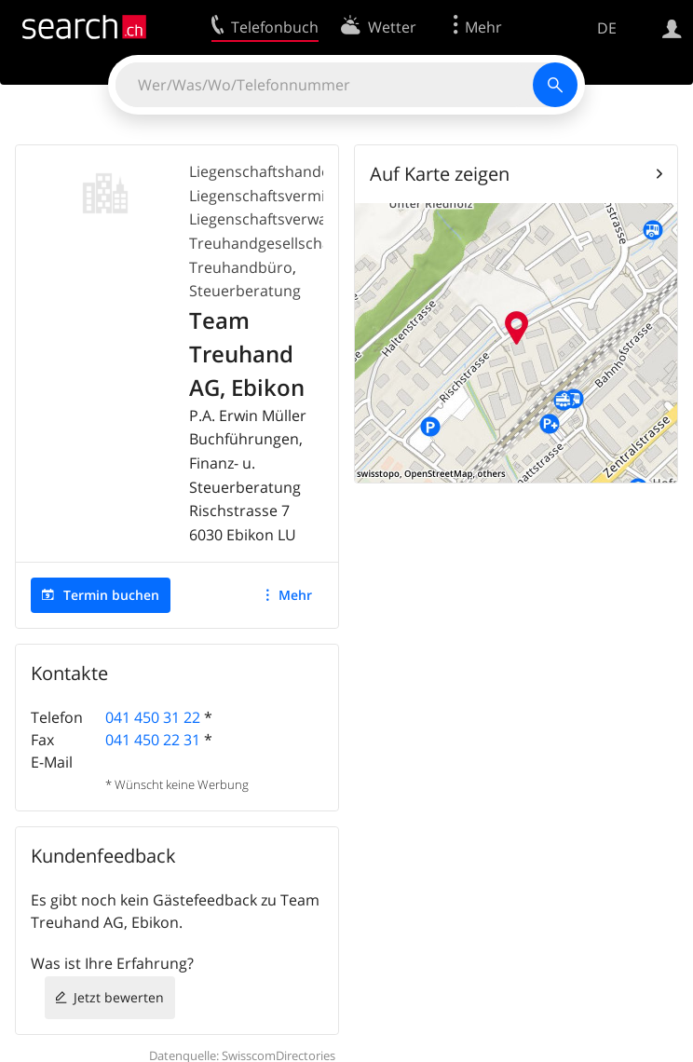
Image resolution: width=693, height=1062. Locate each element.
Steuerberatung (245, 290)
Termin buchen (111, 595)
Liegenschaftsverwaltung (276, 219)
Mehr (295, 595)
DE (607, 28)
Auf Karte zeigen (440, 173)
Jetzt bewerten (119, 997)
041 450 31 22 (152, 717)
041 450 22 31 (152, 739)
